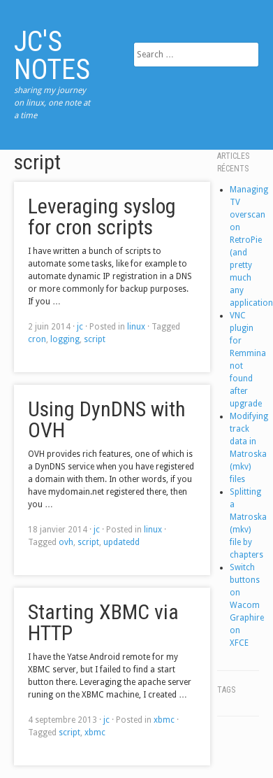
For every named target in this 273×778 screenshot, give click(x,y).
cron (37, 339)
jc (80, 327)
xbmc (164, 720)
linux (136, 327)
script (94, 339)
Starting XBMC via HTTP (103, 622)
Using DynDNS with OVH (107, 419)
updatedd (121, 542)
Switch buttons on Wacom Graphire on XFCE (247, 605)
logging (65, 339)
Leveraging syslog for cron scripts (102, 216)
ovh (66, 542)
